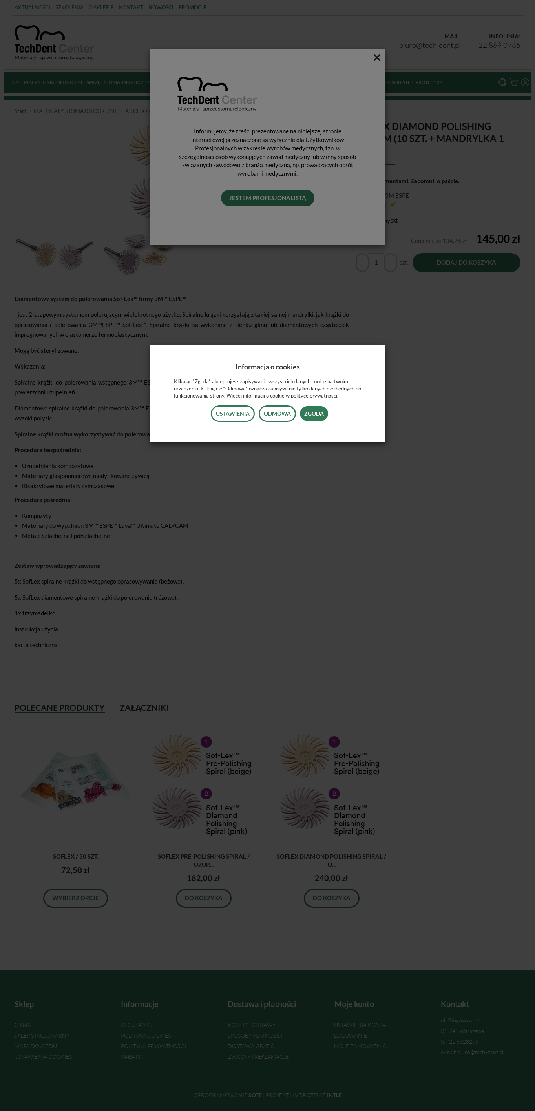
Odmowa (277, 413)
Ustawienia (233, 413)
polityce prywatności (314, 395)
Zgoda (314, 413)
